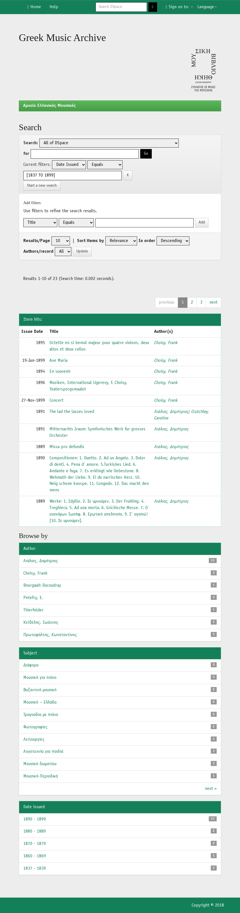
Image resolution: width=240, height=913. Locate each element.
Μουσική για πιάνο (39, 677)
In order (147, 241)
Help (53, 7)
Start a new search (42, 186)
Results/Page (36, 241)
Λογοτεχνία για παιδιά (43, 751)
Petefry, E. (33, 598)
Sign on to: (179, 7)
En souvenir (60, 371)
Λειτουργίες (33, 739)
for (26, 154)
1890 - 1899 (34, 819)
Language (207, 7)
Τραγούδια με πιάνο (40, 715)
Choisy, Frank (165, 343)
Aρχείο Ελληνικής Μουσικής (49, 105)
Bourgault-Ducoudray (42, 585)
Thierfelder (33, 610)
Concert (56, 400)
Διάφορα (31, 665)
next (213, 302)
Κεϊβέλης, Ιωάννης (40, 622)
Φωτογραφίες (35, 727)
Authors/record (38, 251)
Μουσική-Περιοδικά (40, 776)
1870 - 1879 (34, 844)
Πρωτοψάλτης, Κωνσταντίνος (50, 635)
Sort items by (90, 241)
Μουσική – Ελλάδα (39, 702)
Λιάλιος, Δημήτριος (171, 412)
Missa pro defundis (66, 447)
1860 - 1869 (34, 856)
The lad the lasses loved (71, 412)
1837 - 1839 (34, 868)
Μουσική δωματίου (39, 764)
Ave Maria (58, 360)
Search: (30, 143)
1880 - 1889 (34, 831)
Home (34, 7)
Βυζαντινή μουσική (39, 690)
